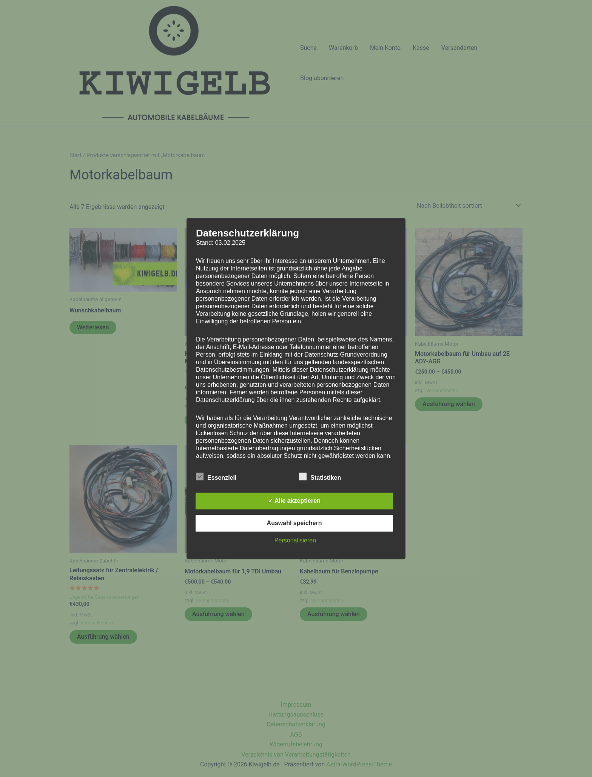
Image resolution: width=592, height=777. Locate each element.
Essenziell (216, 476)
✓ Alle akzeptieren (294, 500)
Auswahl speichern (294, 523)
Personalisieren (295, 540)
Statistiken (320, 476)
